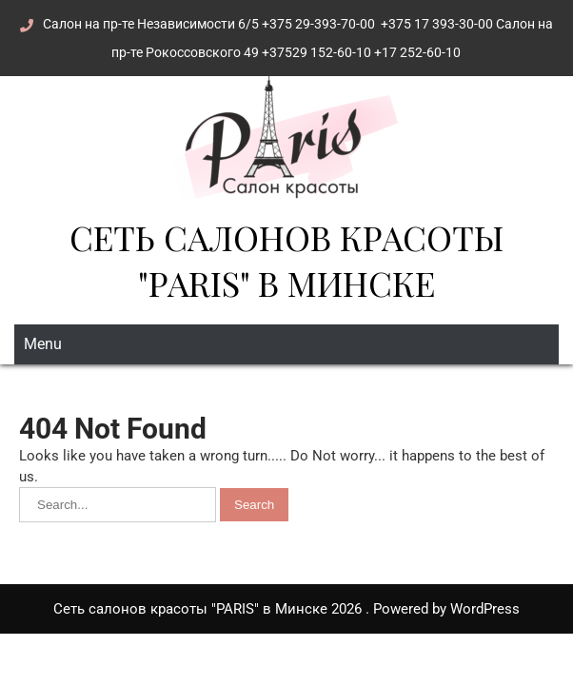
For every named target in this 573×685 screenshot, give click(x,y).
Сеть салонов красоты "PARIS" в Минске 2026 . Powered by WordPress (286, 608)
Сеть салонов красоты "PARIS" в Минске (286, 259)
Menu (43, 344)
